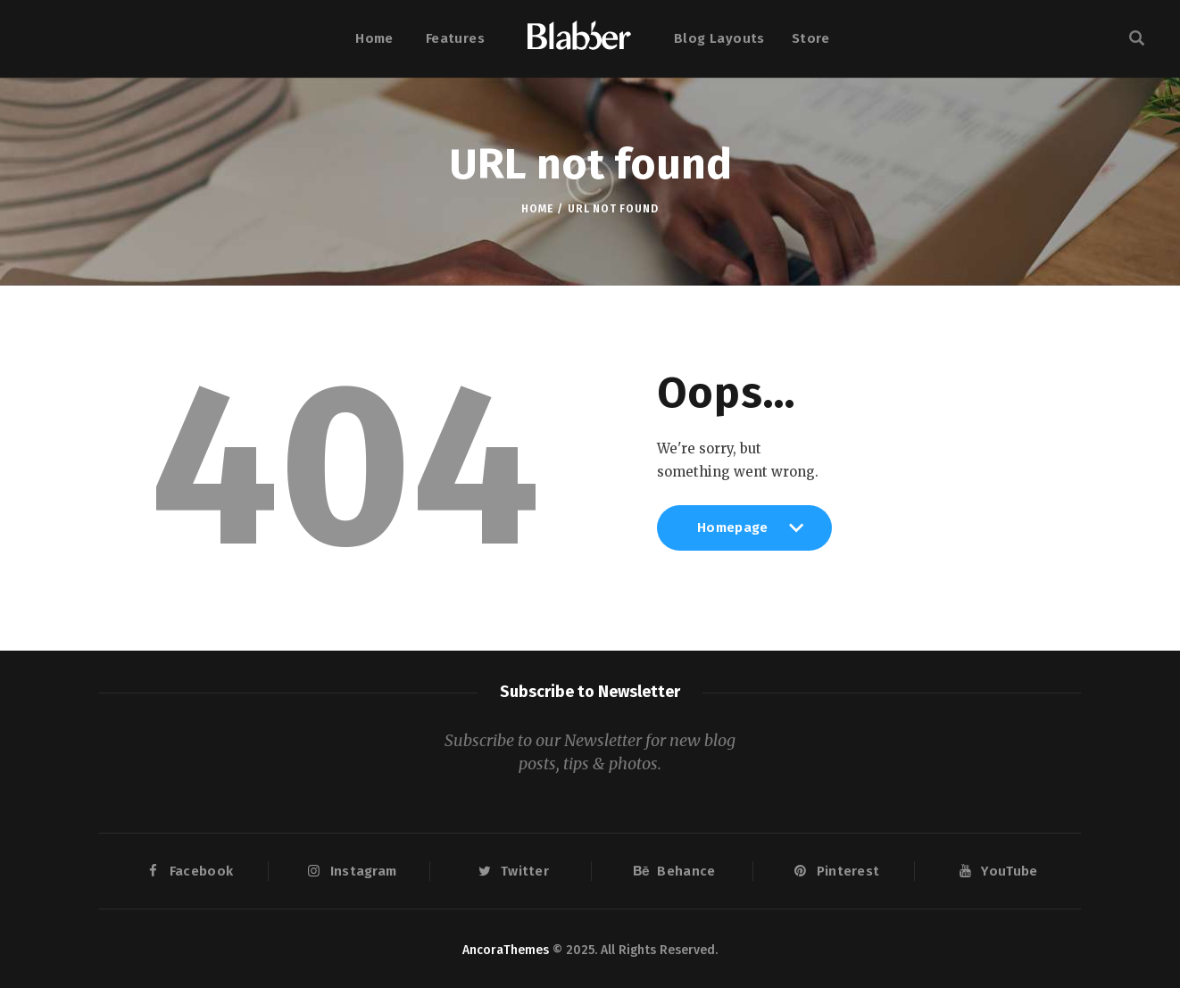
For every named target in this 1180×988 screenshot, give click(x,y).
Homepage (744, 535)
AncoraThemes (505, 950)
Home (537, 209)
